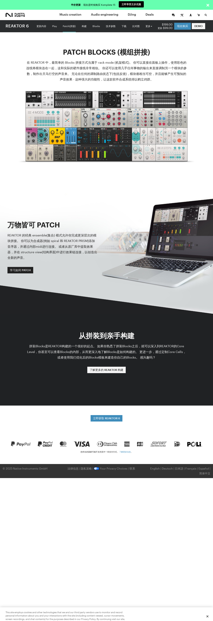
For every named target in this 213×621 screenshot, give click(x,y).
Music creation (70, 14)
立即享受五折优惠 (131, 4)
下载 (124, 25)
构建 (84, 25)
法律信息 (73, 468)
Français (190, 468)
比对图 (136, 25)
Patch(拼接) (69, 25)
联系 (132, 468)
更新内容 (41, 25)
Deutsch (167, 468)
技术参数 (111, 25)
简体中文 (204, 473)
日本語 (179, 468)
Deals (150, 14)
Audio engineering (104, 14)
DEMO (198, 26)
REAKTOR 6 (17, 25)
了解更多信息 (125, 452)
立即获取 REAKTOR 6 (106, 418)
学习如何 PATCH (20, 270)
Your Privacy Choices (110, 468)
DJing (132, 14)
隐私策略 (87, 468)
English (155, 468)
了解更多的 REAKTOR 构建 (106, 369)
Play (54, 25)
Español (204, 468)
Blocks (96, 25)
